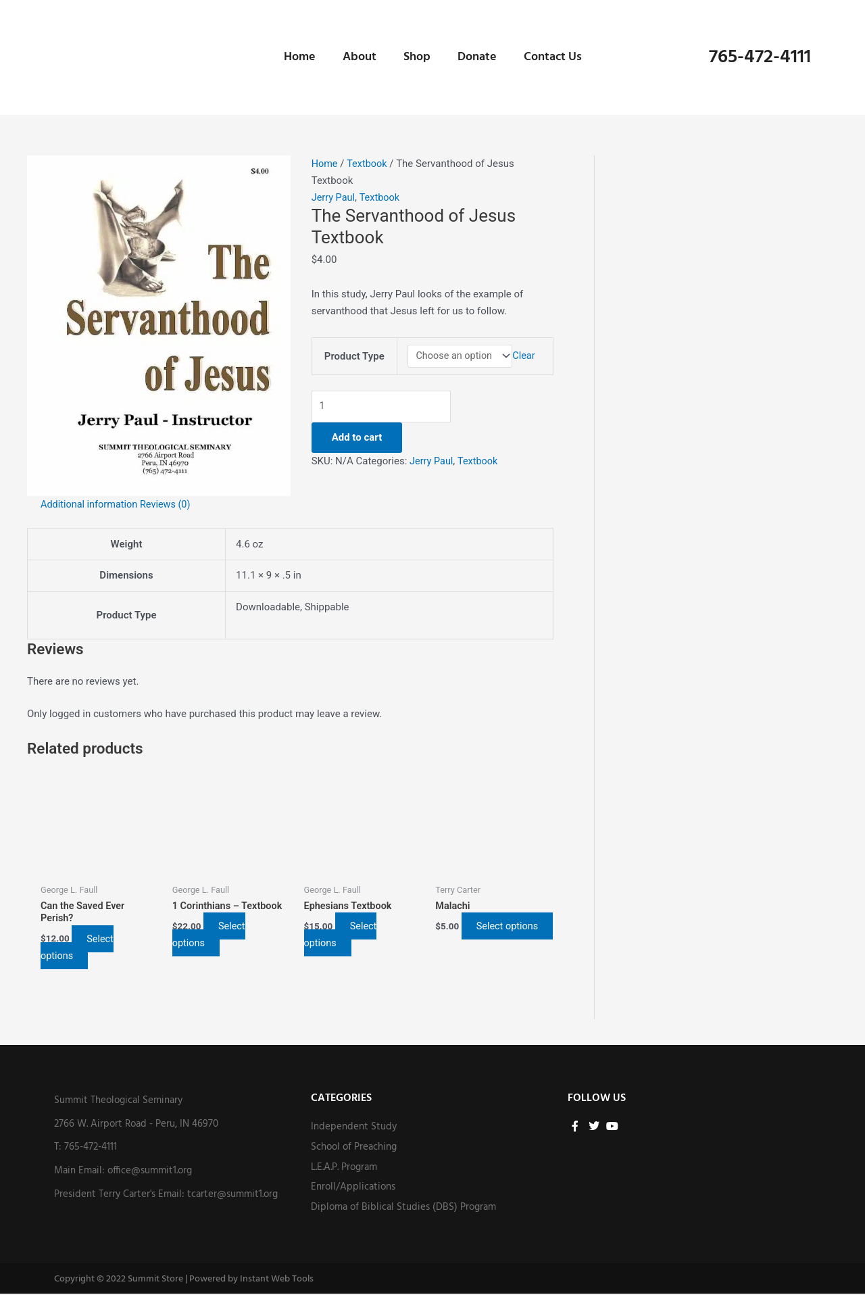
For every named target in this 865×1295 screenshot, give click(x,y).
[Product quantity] (387, 407)
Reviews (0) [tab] (170, 504)
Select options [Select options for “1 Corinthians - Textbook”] (212, 935)
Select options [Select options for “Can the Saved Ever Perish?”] (80, 947)
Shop (416, 57)
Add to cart (357, 439)
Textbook (369, 163)
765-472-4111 (760, 57)
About (359, 57)
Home (300, 57)
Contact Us (553, 57)
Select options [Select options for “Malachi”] (472, 935)
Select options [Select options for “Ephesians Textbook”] (344, 935)
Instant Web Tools (277, 1280)
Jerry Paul (334, 197)
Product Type (353, 356)
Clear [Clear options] (527, 357)
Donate (477, 57)
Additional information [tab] (91, 504)
